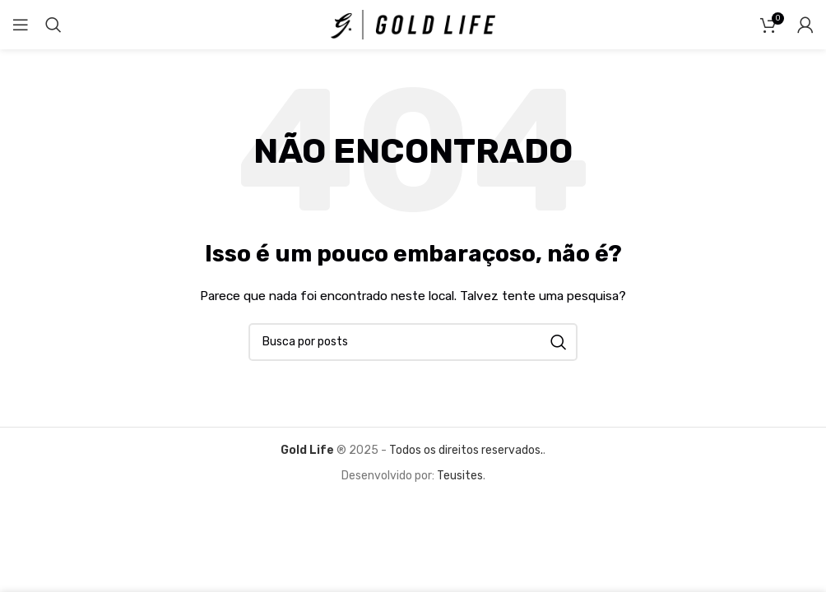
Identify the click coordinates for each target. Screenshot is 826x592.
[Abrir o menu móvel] (20, 24)
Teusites (460, 476)
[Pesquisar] (53, 24)
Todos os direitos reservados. (465, 450)
